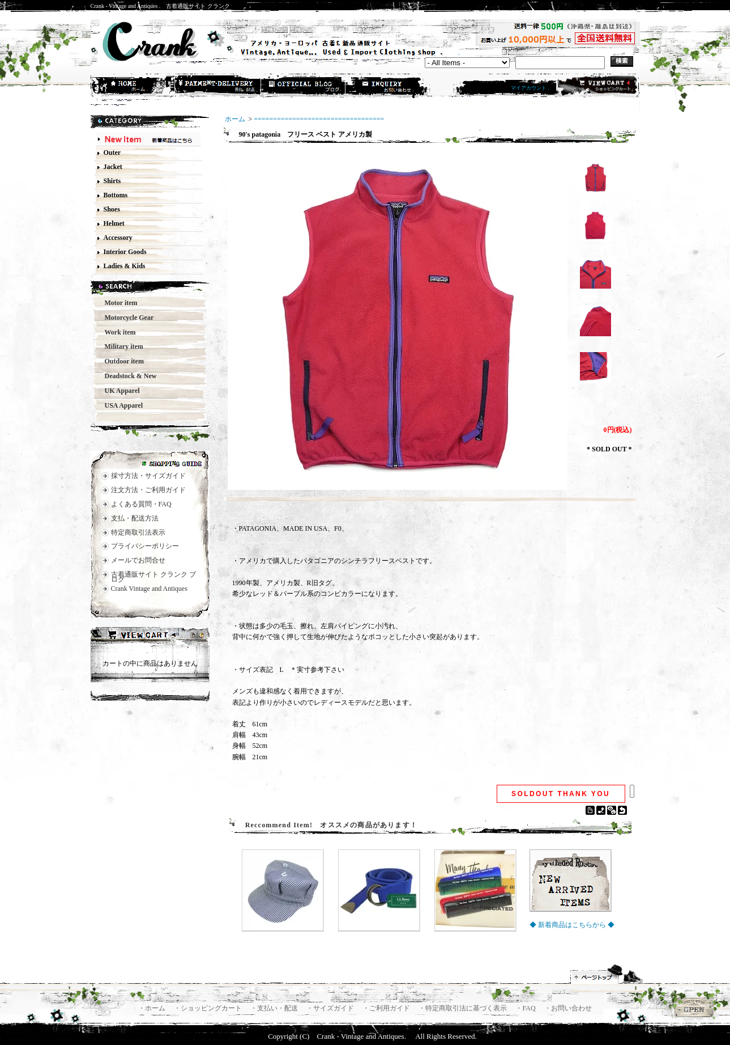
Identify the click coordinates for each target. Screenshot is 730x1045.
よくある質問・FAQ (141, 504)
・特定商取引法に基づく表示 (464, 1008)
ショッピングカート (596, 86)
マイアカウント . (530, 88)
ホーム (133, 87)
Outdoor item (121, 361)
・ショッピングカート (209, 1008)
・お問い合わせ (568, 1008)
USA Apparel (120, 405)
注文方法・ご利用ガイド (148, 490)
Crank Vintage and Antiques (149, 589)
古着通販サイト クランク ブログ (153, 576)
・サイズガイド (331, 1008)
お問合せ (388, 87)
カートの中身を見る (150, 636)
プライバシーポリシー (145, 546)
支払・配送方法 (218, 87)
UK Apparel (119, 391)
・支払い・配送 (275, 1008)
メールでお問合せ (138, 560)
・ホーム (152, 1008)
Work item (117, 332)
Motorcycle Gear (126, 317)
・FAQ (526, 1008)
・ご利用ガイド (387, 1008)
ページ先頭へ (607, 974)
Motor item (118, 303)
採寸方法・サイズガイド (148, 476)
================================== (319, 119)
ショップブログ (303, 87)
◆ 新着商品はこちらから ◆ (572, 925)
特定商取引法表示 (138, 532)
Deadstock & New (127, 376)
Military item (120, 346)
